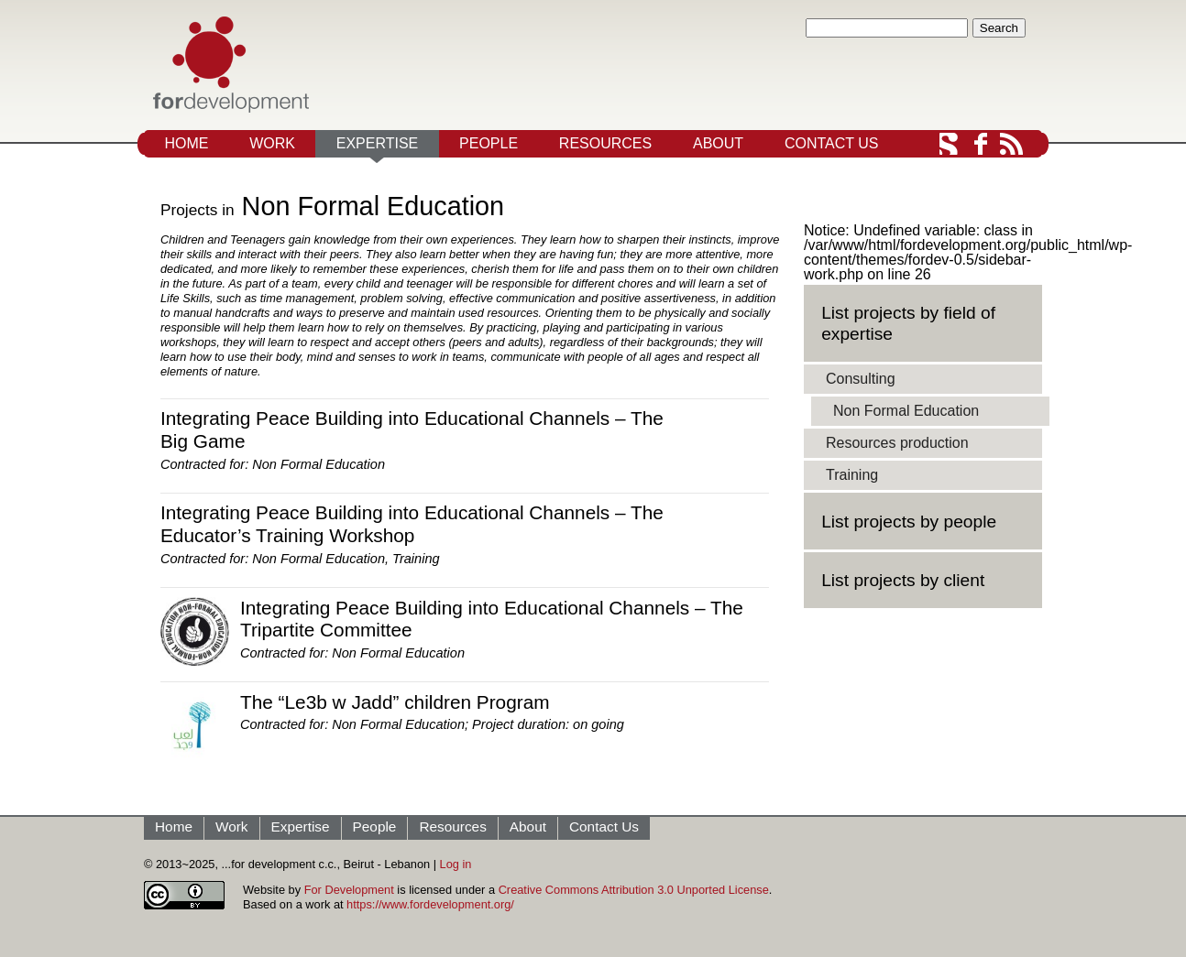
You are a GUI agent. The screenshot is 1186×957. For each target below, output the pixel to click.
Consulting (860, 378)
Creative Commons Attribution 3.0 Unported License (634, 890)
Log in (456, 864)
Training (415, 558)
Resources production (897, 443)
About (718, 143)
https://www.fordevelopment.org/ (430, 904)
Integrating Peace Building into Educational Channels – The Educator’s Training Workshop (412, 524)
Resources (605, 143)
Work (272, 143)
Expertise (377, 143)
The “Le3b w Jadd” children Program (395, 701)
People (488, 143)
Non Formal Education (318, 464)
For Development (349, 890)
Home (186, 143)
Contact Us (832, 143)
